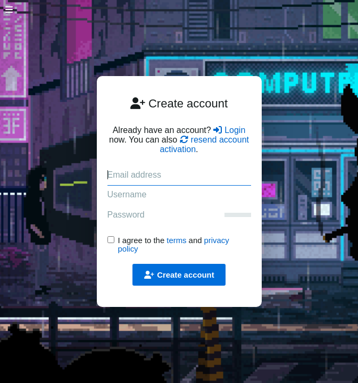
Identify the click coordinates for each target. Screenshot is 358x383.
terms (176, 240)
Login (229, 130)
